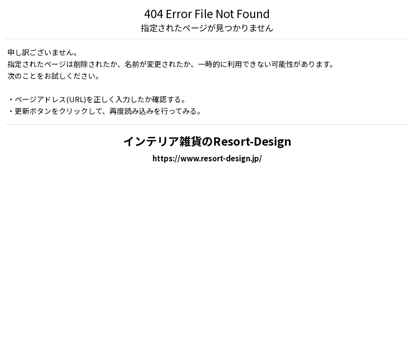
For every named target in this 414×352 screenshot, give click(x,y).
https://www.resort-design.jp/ (207, 158)
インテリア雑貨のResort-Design (207, 140)
